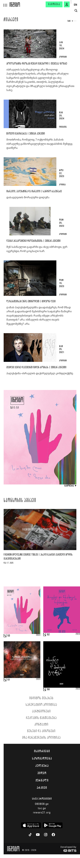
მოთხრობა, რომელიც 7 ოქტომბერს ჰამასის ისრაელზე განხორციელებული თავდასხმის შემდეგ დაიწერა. (39, 143)
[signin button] (67, 4)
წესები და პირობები (41, 731)
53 (8, 635)
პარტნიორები (41, 711)
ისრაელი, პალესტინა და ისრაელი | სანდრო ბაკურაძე (34, 191)
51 (8, 679)
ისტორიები (42, 751)
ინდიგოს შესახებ (41, 698)
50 (48, 689)
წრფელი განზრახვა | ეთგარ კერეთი (25, 133)
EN (75, 4)
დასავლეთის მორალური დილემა (27, 197)
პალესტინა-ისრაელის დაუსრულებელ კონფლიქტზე (39, 373)
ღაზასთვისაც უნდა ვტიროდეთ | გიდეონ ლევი (31, 301)
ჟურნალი (41, 780)
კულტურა (42, 766)
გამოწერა (54, 4)
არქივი (42, 788)
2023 (38, 635)
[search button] (76, 10)
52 (48, 634)
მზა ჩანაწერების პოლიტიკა (41, 738)
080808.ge (42, 803)
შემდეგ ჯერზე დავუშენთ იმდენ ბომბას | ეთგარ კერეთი (36, 367)
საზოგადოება (42, 758)
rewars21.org (42, 812)
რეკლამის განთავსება (41, 718)
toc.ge (42, 808)
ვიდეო (41, 773)
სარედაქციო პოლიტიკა (41, 705)
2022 (78, 689)
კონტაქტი (41, 724)
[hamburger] (5, 3)
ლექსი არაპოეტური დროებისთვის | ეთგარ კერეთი (33, 241)
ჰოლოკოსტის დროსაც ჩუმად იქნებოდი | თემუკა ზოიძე (36, 63)
